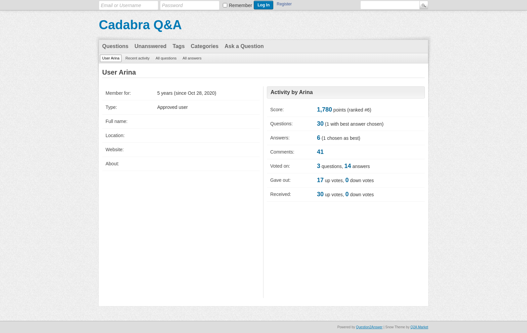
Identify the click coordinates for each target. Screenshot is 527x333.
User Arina (110, 58)
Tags (178, 46)
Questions (115, 46)
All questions (166, 58)
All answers (192, 58)
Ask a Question (244, 46)
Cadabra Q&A (140, 25)
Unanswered (150, 46)
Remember (240, 5)
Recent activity (137, 58)
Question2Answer (369, 327)
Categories (205, 46)
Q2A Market (419, 327)
